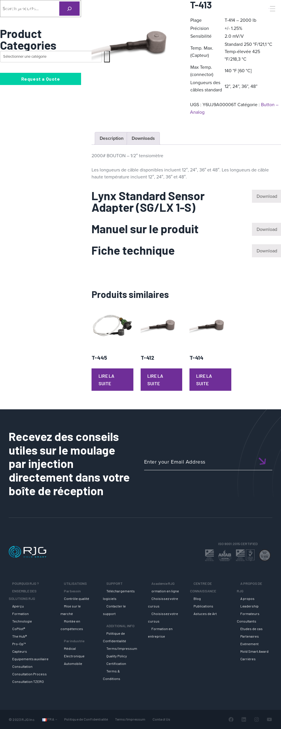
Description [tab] (112, 138)
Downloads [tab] (143, 138)
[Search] (264, 18)
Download (267, 196)
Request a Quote (40, 79)
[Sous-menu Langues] (56, 719)
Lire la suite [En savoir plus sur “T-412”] (155, 379)
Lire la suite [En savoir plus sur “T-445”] (106, 379)
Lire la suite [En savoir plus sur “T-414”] (204, 379)
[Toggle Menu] (272, 8)
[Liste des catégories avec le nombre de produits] (51, 56)
